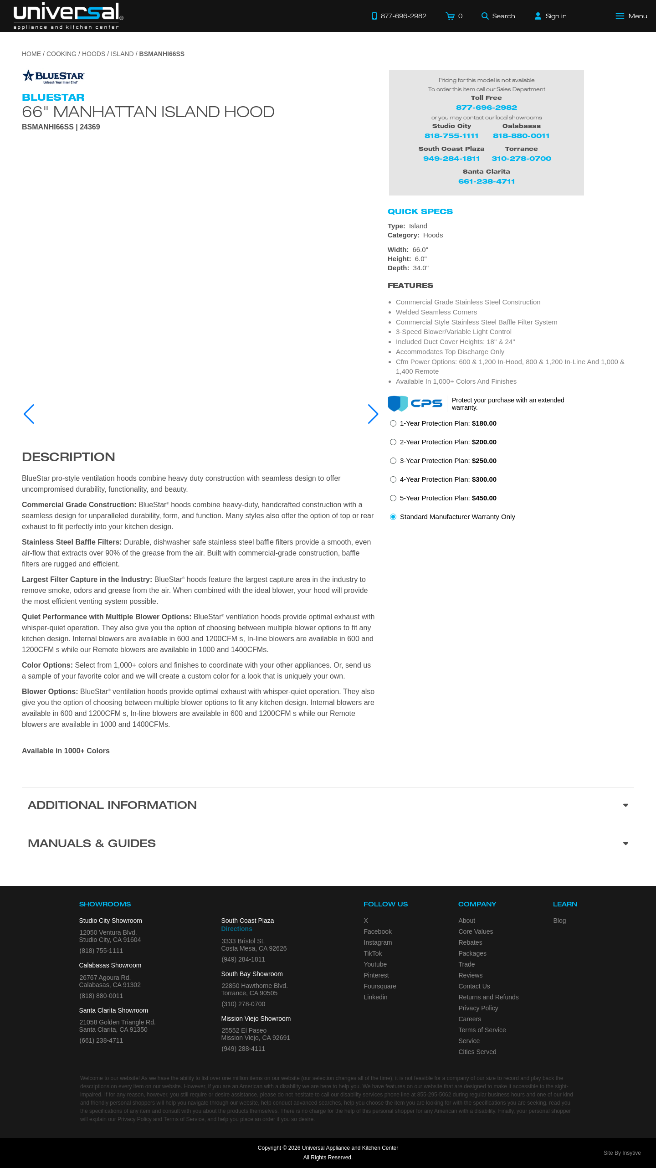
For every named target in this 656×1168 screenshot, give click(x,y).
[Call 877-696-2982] (399, 16)
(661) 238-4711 (101, 1040)
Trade (467, 964)
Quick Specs (420, 211)
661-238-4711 (486, 181)
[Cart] (454, 16)
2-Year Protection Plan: (448, 442)
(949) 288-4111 (244, 1048)
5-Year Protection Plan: (448, 498)
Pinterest (376, 975)
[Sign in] (551, 16)
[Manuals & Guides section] (328, 845)
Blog (560, 920)
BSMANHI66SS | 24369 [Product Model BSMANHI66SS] (61, 127)
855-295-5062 (434, 1094)
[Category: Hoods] (511, 235)
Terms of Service (482, 1030)
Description (68, 458)
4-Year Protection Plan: (448, 479)
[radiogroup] (511, 472)
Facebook (378, 931)
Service (469, 1041)
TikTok (373, 953)
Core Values (476, 931)
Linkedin (376, 997)
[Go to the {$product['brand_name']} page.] (54, 76)
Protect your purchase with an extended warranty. (508, 403)
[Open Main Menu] (632, 16)
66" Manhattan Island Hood (148, 111)
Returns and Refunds (489, 997)
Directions (236, 928)
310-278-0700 (521, 158)
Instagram (378, 942)
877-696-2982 (486, 107)
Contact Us (474, 986)
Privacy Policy (478, 1008)
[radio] (443, 425)
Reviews (471, 975)
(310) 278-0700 (244, 1004)
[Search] (498, 16)
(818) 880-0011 (101, 995)
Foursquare (380, 986)
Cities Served (478, 1051)
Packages (473, 953)
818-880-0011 (521, 135)
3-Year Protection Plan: (448, 460)
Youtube (375, 964)
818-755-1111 (452, 135)
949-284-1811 (451, 158)
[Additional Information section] (328, 806)
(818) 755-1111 (101, 950)
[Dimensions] (511, 259)
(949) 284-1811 (244, 959)
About (467, 920)
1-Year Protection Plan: (448, 423)
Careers (470, 1019)
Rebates (470, 942)
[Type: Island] (511, 226)
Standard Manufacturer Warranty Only (457, 516)
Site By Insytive (622, 1153)
